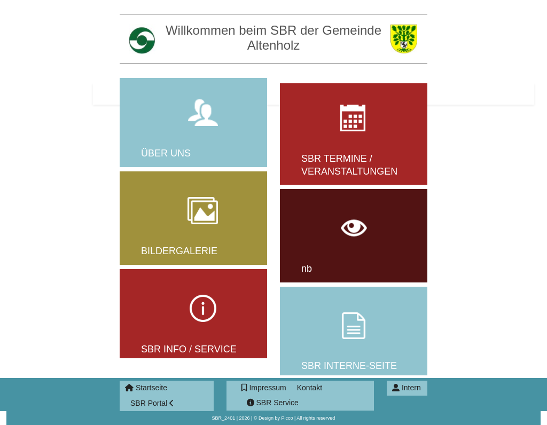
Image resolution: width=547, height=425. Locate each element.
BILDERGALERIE (179, 251)
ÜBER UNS (166, 153)
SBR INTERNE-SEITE (349, 365)
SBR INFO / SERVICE (189, 349)
